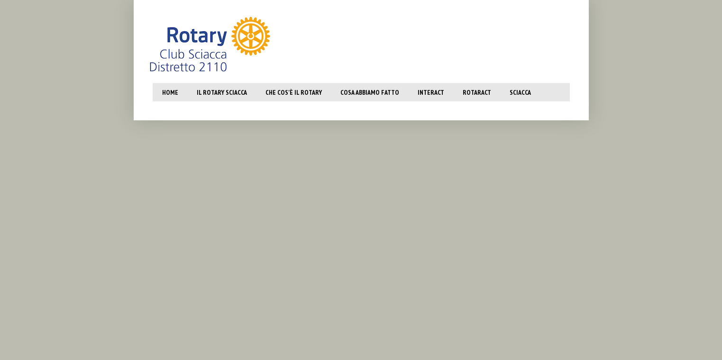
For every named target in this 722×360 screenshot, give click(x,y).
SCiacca (520, 92)
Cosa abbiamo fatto (369, 92)
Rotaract (477, 92)
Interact (431, 92)
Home (170, 92)
